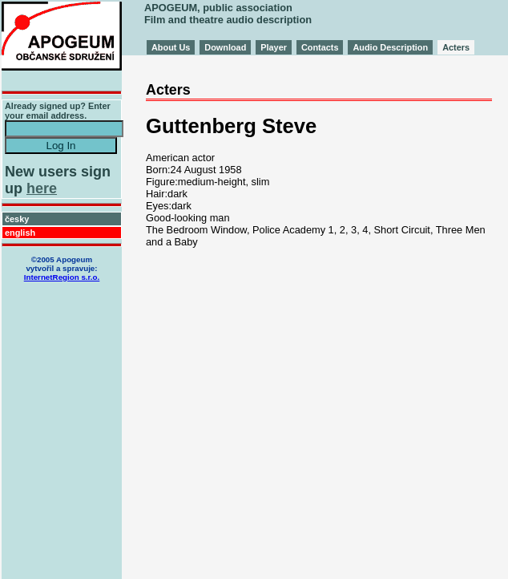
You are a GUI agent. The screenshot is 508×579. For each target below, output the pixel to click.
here (41, 188)
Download (225, 47)
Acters (456, 47)
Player (273, 47)
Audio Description (390, 47)
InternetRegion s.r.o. (62, 277)
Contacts (320, 47)
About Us (170, 47)
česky (17, 219)
